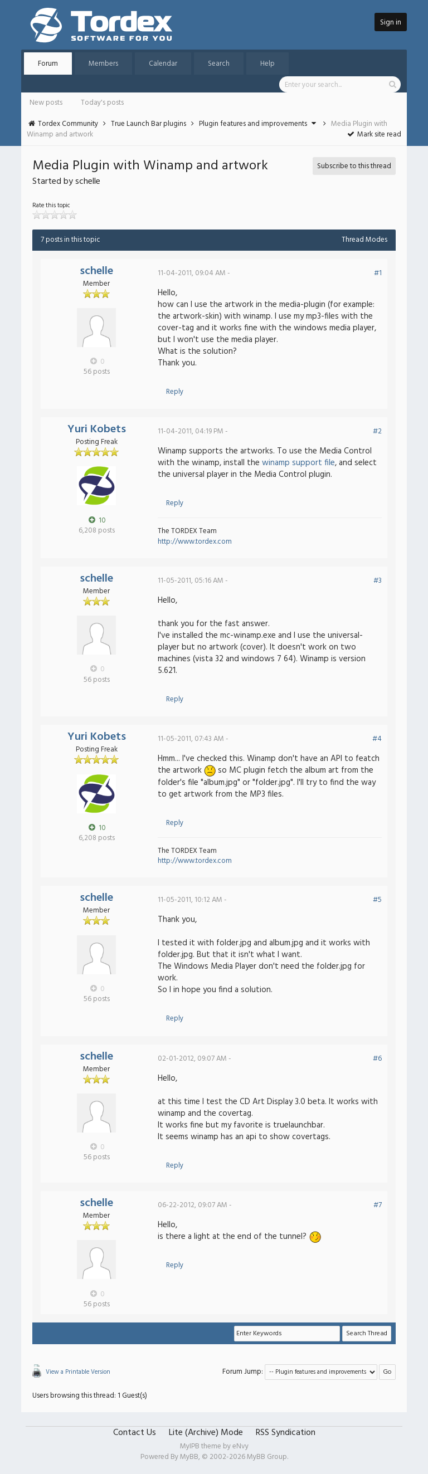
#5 (377, 900)
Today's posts (102, 103)
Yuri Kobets (96, 429)
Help (267, 64)
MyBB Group (267, 1457)
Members (103, 64)
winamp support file (298, 463)
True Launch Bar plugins (148, 124)
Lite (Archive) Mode (206, 1433)
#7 (377, 1205)
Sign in (390, 22)
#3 (377, 581)
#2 (377, 431)
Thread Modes (364, 240)
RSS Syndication (285, 1433)
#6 (377, 1059)
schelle (96, 271)
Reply (174, 392)
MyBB (189, 1457)
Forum (48, 64)
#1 (378, 273)
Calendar (163, 64)
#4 (377, 739)
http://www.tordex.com (195, 542)
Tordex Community (68, 124)
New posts (46, 103)
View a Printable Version (78, 1372)
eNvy (240, 1446)
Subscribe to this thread (354, 166)
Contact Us (134, 1433)
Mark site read (373, 134)
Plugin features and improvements (253, 124)
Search (219, 64)
